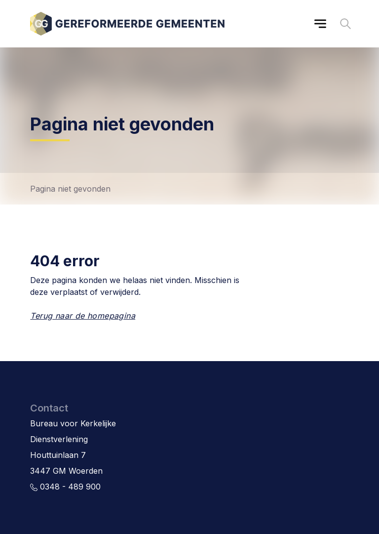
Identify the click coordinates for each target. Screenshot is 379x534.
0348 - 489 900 (65, 487)
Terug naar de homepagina (82, 316)
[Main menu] (320, 24)
